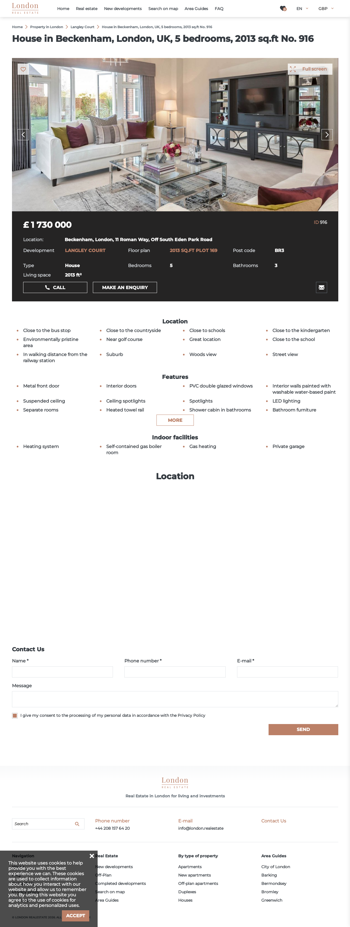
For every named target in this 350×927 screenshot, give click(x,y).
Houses (185, 900)
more (175, 420)
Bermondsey (273, 883)
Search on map (110, 891)
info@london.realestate (200, 828)
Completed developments (120, 883)
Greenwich (271, 900)
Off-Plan (103, 875)
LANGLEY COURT (85, 250)
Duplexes (187, 891)
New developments (114, 866)
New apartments (194, 875)
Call (59, 287)
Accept (75, 915)
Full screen (314, 69)
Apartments (190, 866)
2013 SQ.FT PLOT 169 (193, 250)
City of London (275, 866)
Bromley (269, 891)
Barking (269, 875)
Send (303, 729)
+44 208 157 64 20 (112, 828)
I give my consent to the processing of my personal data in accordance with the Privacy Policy (112, 715)
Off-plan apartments (198, 883)
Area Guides (107, 900)
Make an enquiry (125, 287)
